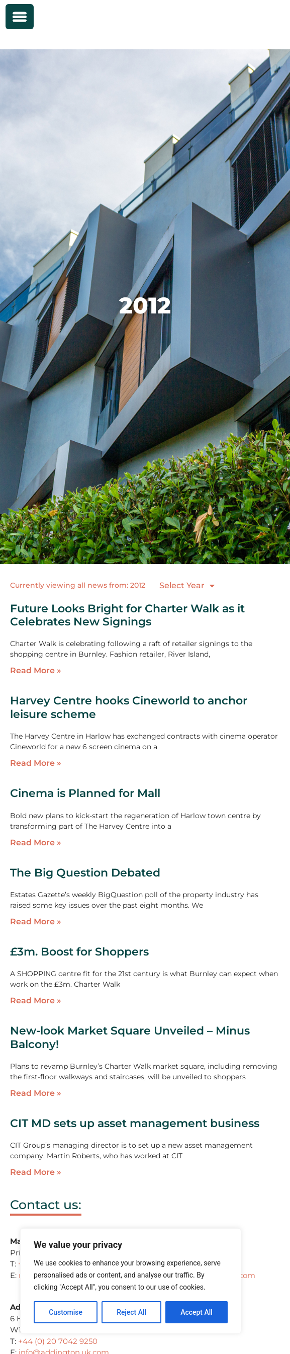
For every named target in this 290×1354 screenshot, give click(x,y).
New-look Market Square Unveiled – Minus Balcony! (130, 1037)
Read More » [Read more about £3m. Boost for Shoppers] (35, 1000)
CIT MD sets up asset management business (134, 1123)
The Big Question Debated (85, 873)
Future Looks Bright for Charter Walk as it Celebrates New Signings (127, 615)
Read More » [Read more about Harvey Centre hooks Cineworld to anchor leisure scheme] (35, 763)
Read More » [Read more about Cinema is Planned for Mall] (35, 842)
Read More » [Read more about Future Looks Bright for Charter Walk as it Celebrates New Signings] (35, 670)
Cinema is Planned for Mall (85, 793)
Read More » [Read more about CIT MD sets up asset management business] (35, 1172)
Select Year (187, 586)
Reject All (131, 1312)
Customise (65, 1312)
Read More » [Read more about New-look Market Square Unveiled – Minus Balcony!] (35, 1093)
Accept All (196, 1312)
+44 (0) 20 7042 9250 (58, 1341)
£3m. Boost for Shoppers (79, 952)
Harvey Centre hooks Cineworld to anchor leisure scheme (128, 707)
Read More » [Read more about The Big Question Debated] (35, 921)
